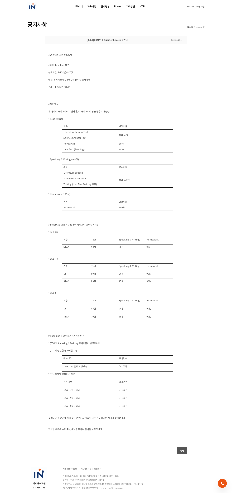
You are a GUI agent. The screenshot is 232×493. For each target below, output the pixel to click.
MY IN (143, 6)
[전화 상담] (222, 483)
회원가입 (200, 6)
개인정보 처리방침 (70, 468)
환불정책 (97, 468)
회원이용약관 (86, 468)
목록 (182, 450)
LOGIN (190, 6)
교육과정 (91, 6)
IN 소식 (117, 6)
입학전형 (105, 6)
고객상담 (130, 6)
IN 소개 (79, 6)
